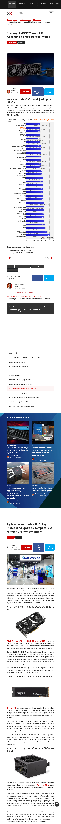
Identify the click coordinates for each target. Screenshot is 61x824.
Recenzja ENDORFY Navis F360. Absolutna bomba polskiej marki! (27, 358)
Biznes (51, 3)
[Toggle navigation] (51, 13)
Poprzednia (13, 258)
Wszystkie (12, 3)
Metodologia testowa (15, 375)
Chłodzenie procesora (38, 266)
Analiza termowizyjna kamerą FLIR (18, 402)
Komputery (11, 266)
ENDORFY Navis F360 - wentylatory (18, 366)
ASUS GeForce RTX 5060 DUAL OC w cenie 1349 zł (27, 641)
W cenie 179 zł (43, 785)
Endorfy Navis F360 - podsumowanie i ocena (21, 406)
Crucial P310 (11, 708)
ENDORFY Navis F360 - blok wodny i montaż (21, 371)
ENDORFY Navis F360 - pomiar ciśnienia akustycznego (24, 397)
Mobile (43, 3)
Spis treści (13, 353)
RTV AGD (37, 4)
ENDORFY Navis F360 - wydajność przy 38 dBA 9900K (23, 388)
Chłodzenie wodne (12, 270)
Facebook (17, 288)
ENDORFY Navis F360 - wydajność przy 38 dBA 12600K (23, 393)
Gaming (30, 3)
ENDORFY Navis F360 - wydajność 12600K (20, 384)
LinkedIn (23, 288)
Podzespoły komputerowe (23, 266)
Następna (48, 258)
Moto (57, 3)
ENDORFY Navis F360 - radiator (17, 362)
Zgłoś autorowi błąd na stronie (24, 292)
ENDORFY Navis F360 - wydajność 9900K (20, 380)
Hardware (21, 3)
